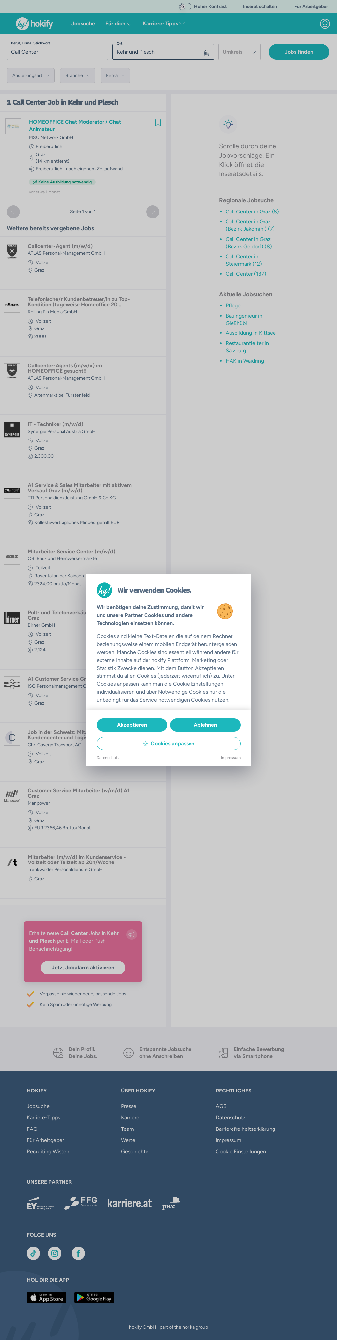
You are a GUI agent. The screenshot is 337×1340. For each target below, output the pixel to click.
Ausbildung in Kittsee (251, 333)
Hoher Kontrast (210, 6)
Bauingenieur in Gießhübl (244, 319)
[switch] (185, 6)
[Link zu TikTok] (33, 1253)
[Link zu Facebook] (78, 1253)
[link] (325, 24)
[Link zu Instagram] (54, 1253)
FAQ (32, 1129)
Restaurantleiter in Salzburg (247, 347)
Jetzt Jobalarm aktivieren (83, 967)
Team (127, 1129)
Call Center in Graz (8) (252, 212)
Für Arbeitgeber (45, 1140)
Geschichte (134, 1151)
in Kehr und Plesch (89, 102)
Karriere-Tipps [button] (164, 23)
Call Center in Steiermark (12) (244, 260)
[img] (158, 122)
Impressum (228, 1140)
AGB (221, 1106)
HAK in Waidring (245, 361)
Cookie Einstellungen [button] (241, 1151)
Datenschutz (231, 1117)
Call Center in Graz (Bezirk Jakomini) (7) (250, 225)
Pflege (233, 305)
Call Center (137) (246, 274)
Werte (128, 1140)
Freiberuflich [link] (49, 146)
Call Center (29, 102)
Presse (128, 1106)
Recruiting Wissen (48, 1151)
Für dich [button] (118, 23)
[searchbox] (57, 52)
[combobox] (239, 52)
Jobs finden (299, 52)
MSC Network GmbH (51, 137)
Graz (41, 154)
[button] (31, 75)
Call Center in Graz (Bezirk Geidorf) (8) (249, 242)
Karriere (130, 1117)
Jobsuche (83, 23)
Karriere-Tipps (43, 1117)
